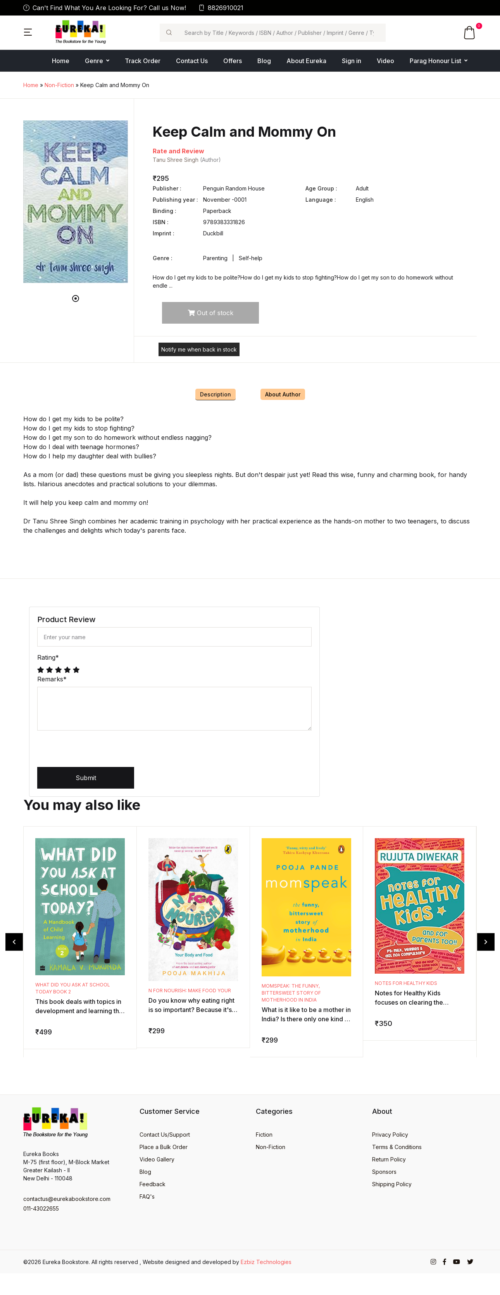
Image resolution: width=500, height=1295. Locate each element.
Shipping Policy (392, 1184)
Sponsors (384, 1171)
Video (385, 61)
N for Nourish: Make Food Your (189, 990)
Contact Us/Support (165, 1134)
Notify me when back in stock (199, 349)
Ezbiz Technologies (266, 1262)
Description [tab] (215, 394)
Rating (48, 657)
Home (60, 61)
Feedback (153, 1184)
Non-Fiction (59, 85)
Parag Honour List (435, 61)
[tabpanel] (75, 201)
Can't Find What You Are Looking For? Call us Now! (104, 8)
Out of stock (210, 313)
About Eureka (306, 61)
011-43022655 (41, 1208)
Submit (86, 778)
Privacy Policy (390, 1134)
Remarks (52, 679)
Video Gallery (157, 1159)
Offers (232, 61)
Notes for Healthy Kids (406, 983)
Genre (94, 61)
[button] (28, 31)
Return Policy (389, 1159)
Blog (264, 61)
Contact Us (192, 61)
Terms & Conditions (397, 1147)
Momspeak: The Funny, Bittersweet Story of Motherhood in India (291, 993)
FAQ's (147, 1196)
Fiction (264, 1134)
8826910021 (220, 8)
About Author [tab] (282, 394)
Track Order (142, 61)
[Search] (282, 33)
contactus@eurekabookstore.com (66, 1199)
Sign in (351, 61)
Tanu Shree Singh (176, 159)
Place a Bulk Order (164, 1147)
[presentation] (96, 752)
